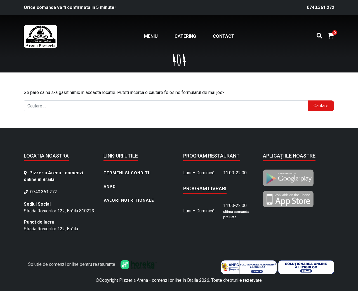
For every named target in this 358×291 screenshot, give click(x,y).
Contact (223, 36)
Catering (185, 36)
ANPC (109, 186)
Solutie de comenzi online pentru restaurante (92, 264)
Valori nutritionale (128, 200)
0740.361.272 (320, 7)
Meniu (151, 36)
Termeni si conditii (127, 172)
